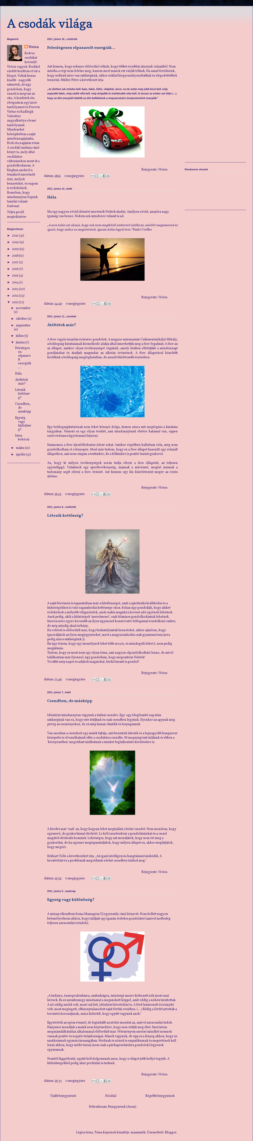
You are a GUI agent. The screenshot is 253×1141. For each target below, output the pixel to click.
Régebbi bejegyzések (160, 1096)
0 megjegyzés (74, 176)
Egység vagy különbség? (70, 900)
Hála (51, 197)
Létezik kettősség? (65, 515)
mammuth (138, 1132)
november (23, 308)
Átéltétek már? (61, 325)
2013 (15, 289)
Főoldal (110, 1096)
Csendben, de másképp (69, 701)
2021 (15, 236)
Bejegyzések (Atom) (122, 1107)
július (20, 336)
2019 (15, 249)
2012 (15, 296)
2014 (15, 282)
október (22, 319)
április (21, 454)
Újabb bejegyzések (63, 1096)
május (20, 448)
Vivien (34, 47)
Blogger (170, 1132)
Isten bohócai (22, 438)
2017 (15, 262)
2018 (15, 256)
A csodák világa (49, 23)
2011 (15, 302)
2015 (15, 276)
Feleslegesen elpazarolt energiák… (81, 48)
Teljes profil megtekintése (16, 214)
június (20, 342)
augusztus (23, 325)
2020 (16, 242)
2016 (15, 269)
